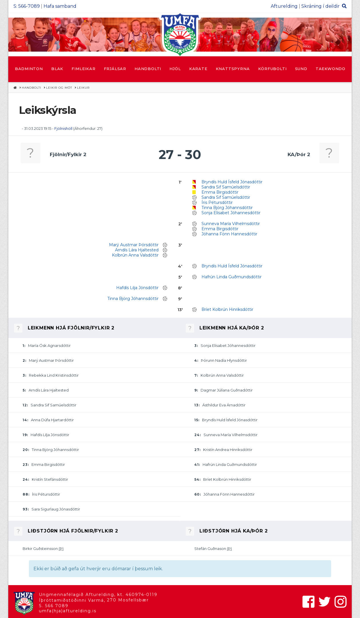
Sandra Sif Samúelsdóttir (225, 187)
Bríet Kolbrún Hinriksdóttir (227, 309)
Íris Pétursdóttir (217, 202)
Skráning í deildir (320, 6)
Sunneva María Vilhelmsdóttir (230, 223)
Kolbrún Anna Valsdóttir (135, 255)
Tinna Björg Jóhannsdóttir (227, 207)
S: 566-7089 (26, 6)
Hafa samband (59, 6)
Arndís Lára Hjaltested (137, 250)
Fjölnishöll (63, 128)
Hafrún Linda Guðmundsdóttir (231, 276)
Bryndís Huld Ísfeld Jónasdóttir (231, 181)
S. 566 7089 (53, 605)
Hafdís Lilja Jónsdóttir (137, 287)
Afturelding (284, 6)
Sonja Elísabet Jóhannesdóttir (230, 212)
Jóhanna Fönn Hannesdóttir (229, 234)
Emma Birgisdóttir (219, 192)
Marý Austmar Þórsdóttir (134, 244)
